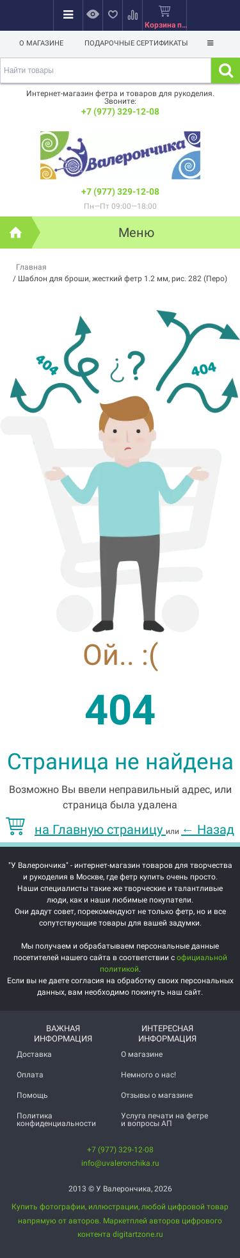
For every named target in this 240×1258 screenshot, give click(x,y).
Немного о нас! (148, 1074)
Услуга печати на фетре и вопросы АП (164, 1119)
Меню (136, 232)
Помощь (32, 1095)
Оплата (30, 1074)
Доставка (34, 1054)
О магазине (41, 43)
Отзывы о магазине (157, 1095)
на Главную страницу (86, 829)
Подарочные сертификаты (136, 43)
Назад (207, 829)
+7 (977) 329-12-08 (120, 111)
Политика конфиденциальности (56, 1119)
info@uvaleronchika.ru (120, 1163)
